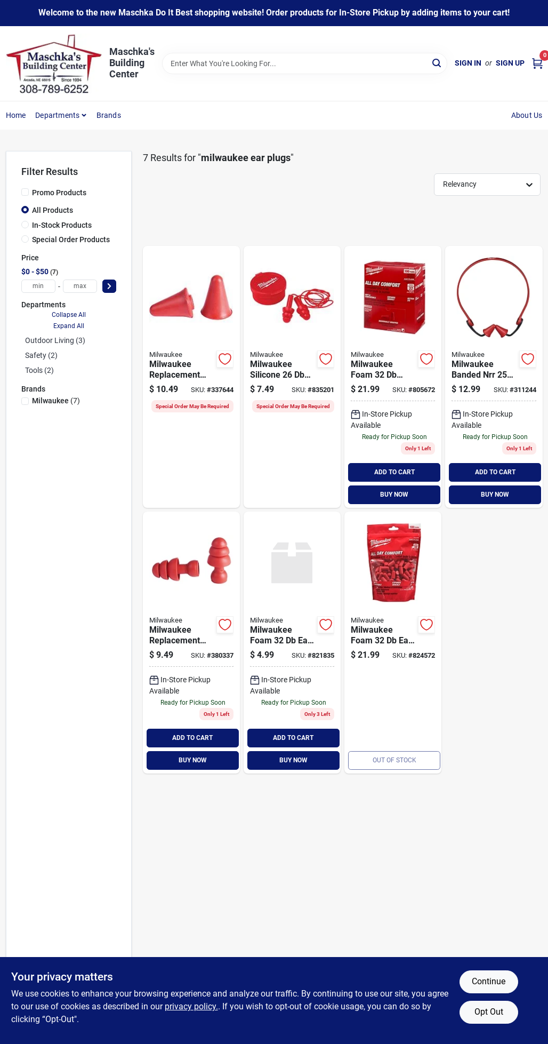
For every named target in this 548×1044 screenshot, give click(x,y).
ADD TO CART (394, 472)
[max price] (80, 286)
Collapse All (69, 314)
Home (16, 115)
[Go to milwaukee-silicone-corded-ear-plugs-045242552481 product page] (292, 377)
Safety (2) (41, 355)
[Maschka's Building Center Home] (54, 63)
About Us (527, 115)
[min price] (38, 286)
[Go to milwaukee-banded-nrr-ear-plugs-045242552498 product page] (493, 377)
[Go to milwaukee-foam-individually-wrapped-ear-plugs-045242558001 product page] (392, 377)
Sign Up (510, 63)
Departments (57, 115)
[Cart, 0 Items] (537, 63)
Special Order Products (71, 239)
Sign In (468, 63)
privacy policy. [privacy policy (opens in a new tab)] (191, 1006)
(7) (56, 400)
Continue (488, 981)
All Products (52, 210)
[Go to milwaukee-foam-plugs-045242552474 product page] (392, 643)
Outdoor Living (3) (55, 340)
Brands (108, 115)
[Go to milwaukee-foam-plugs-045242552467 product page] (292, 643)
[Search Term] (304, 63)
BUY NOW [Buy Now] (394, 494)
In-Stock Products (62, 225)
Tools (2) (39, 370)
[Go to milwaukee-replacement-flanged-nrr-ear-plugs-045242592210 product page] (191, 643)
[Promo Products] (25, 192)
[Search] (437, 62)
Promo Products (59, 192)
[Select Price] (109, 286)
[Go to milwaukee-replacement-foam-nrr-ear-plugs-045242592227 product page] (191, 377)
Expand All (68, 326)
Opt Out (488, 1012)
